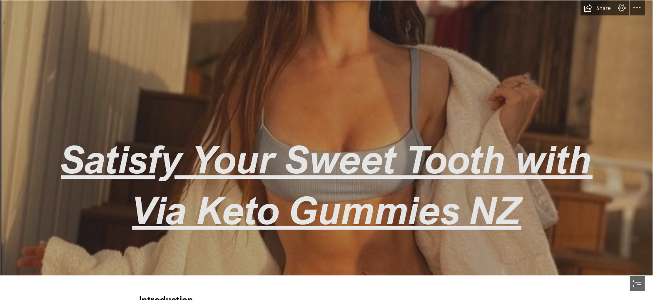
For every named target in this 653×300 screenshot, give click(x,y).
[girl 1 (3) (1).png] (326, 138)
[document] (326, 150)
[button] (597, 7)
